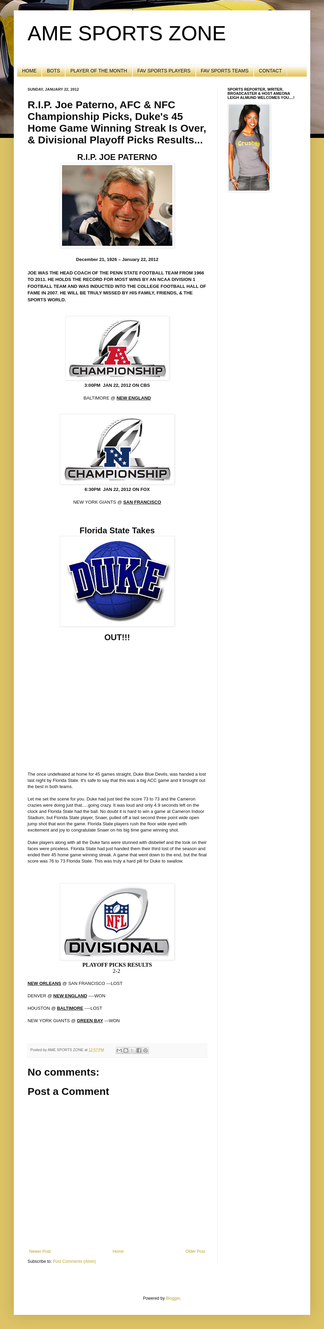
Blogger (173, 1298)
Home (118, 1251)
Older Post (195, 1251)
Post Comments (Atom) (74, 1261)
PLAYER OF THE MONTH (98, 70)
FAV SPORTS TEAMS (225, 70)
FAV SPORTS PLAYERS (164, 70)
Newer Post (40, 1251)
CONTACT (270, 70)
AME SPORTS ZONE (127, 33)
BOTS (53, 70)
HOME (29, 70)
